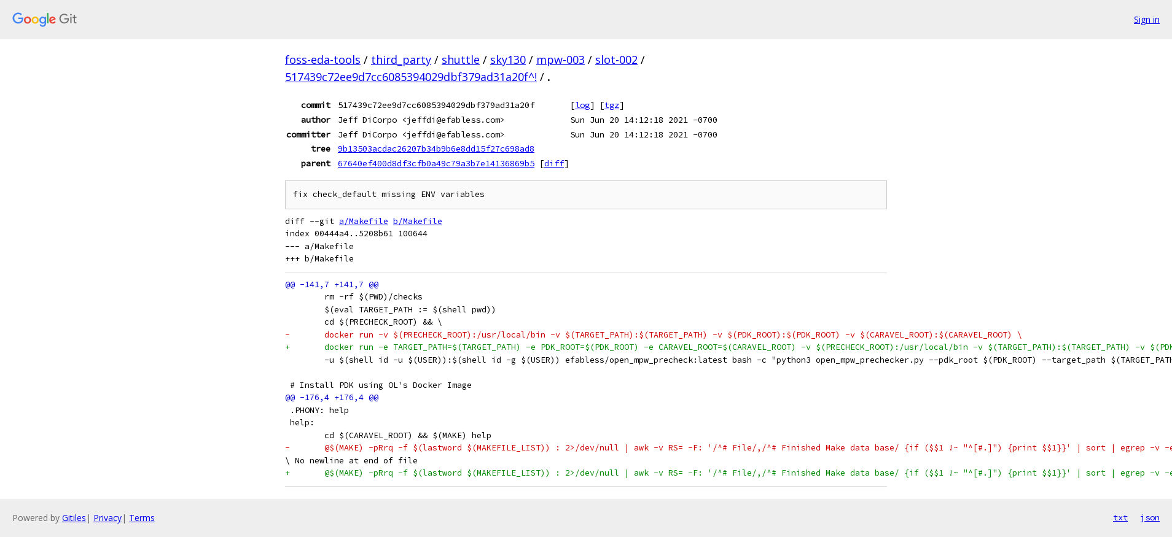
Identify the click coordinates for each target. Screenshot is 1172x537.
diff (554, 163)
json (1150, 517)
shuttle (461, 59)
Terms (142, 517)
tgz (611, 104)
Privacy (107, 517)
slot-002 (616, 59)
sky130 (508, 59)
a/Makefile (363, 221)
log (582, 104)
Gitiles (74, 517)
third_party (401, 59)
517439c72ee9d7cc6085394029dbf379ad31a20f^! (411, 76)
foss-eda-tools (323, 59)
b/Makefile (417, 221)
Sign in (1147, 19)
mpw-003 (560, 59)
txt (1120, 517)
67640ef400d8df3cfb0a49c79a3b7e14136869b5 (436, 163)
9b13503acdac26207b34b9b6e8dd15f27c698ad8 (436, 148)
